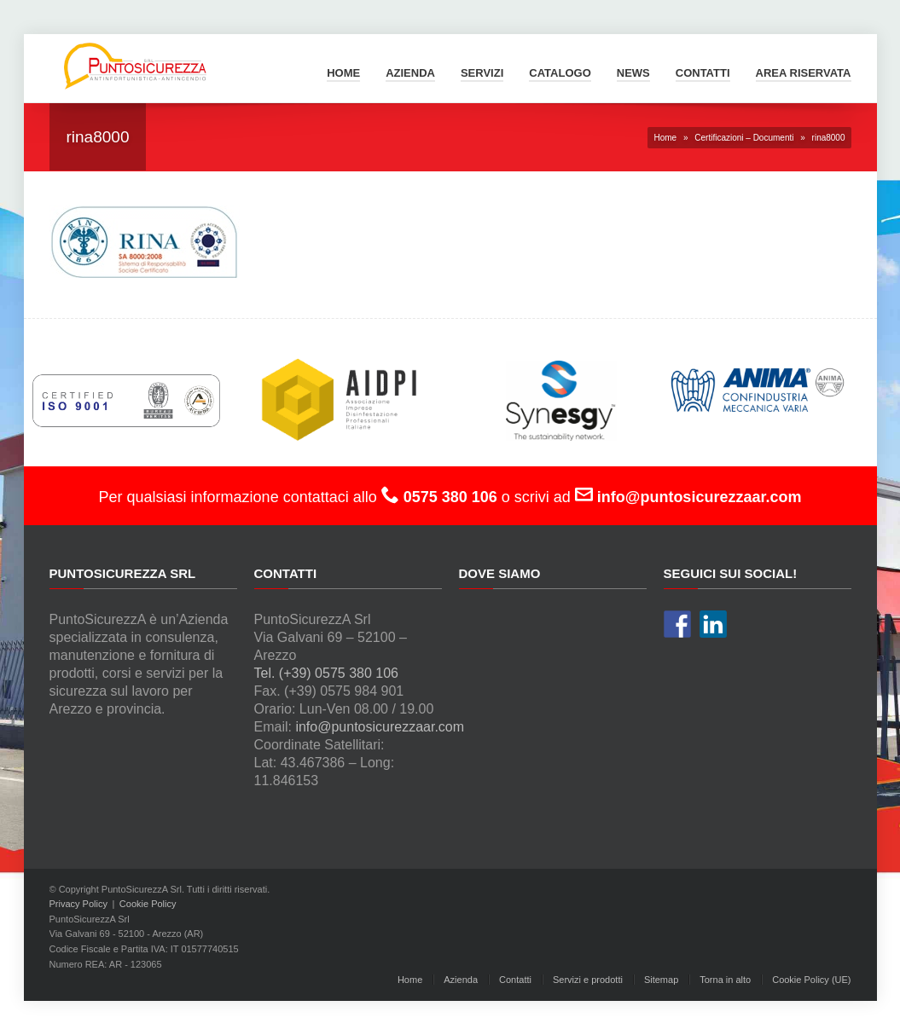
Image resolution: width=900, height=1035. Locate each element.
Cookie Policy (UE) (811, 979)
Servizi (482, 72)
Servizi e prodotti (588, 979)
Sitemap (661, 979)
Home (343, 72)
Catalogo (559, 72)
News (633, 72)
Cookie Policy (148, 904)
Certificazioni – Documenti (743, 137)
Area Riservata (803, 72)
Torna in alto (725, 979)
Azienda (410, 72)
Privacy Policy (78, 904)
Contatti (703, 72)
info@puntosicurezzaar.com (379, 727)
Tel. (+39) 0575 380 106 (326, 673)
